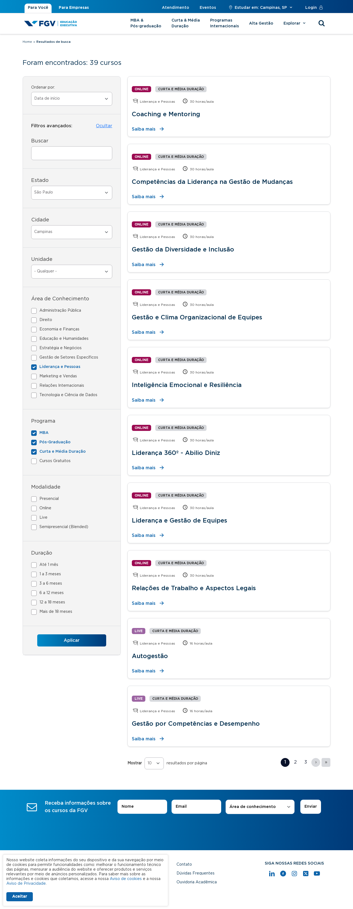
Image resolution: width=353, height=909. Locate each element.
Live (43, 518)
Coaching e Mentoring (166, 114)
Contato (184, 864)
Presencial (49, 499)
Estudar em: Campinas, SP (260, 7)
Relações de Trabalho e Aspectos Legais (194, 588)
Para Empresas (74, 8)
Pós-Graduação (55, 442)
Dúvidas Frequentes (195, 873)
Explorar (295, 23)
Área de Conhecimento (60, 298)
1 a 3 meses (50, 574)
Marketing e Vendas (58, 376)
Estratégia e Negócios (60, 348)
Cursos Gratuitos (55, 461)
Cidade (40, 220)
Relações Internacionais (61, 386)
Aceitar (19, 897)
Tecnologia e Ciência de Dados (68, 395)
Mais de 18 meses (55, 612)
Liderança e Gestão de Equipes (179, 521)
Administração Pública (60, 310)
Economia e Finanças (59, 329)
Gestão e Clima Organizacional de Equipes (197, 317)
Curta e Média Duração (62, 452)
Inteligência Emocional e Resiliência (187, 385)
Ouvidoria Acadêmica (196, 882)
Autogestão (150, 656)
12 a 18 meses (52, 602)
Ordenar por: (43, 87)
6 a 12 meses (51, 593)
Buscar (39, 141)
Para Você (38, 8)
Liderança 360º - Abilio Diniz (176, 453)
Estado (40, 180)
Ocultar (104, 126)
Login (315, 7)
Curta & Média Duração (186, 23)
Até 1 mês (48, 565)
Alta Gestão (261, 23)
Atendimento (175, 8)
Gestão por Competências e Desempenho (196, 724)
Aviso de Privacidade (26, 884)
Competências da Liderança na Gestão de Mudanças (212, 182)
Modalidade (45, 487)
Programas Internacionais (224, 23)
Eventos (208, 8)
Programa (43, 421)
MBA (44, 433)
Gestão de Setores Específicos (68, 357)
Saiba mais (144, 129)
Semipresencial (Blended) (63, 527)
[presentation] (176, 829)
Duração (41, 553)
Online (45, 508)
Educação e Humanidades (64, 339)
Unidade (41, 259)
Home (27, 41)
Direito (45, 320)
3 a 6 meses (50, 583)
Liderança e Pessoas (59, 367)
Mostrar (134, 763)
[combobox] (260, 807)
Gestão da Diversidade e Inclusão (183, 250)
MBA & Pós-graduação (145, 23)
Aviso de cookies (126, 879)
